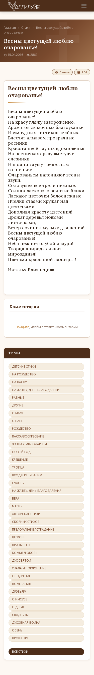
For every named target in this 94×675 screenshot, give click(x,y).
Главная (10, 28)
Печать (62, 72)
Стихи (26, 28)
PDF (82, 72)
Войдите (22, 327)
